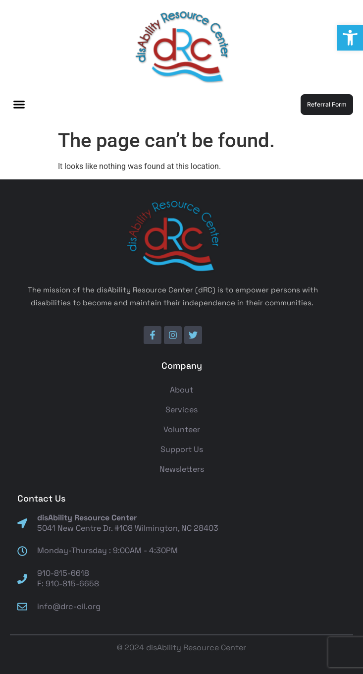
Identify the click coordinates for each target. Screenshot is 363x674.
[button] (350, 38)
